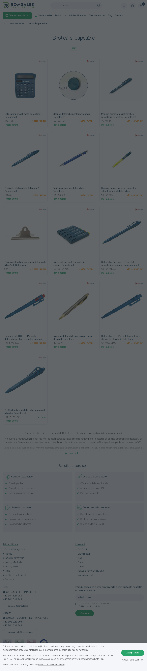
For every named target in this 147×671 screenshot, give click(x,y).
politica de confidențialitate (51, 665)
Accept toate (132, 653)
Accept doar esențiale (132, 660)
